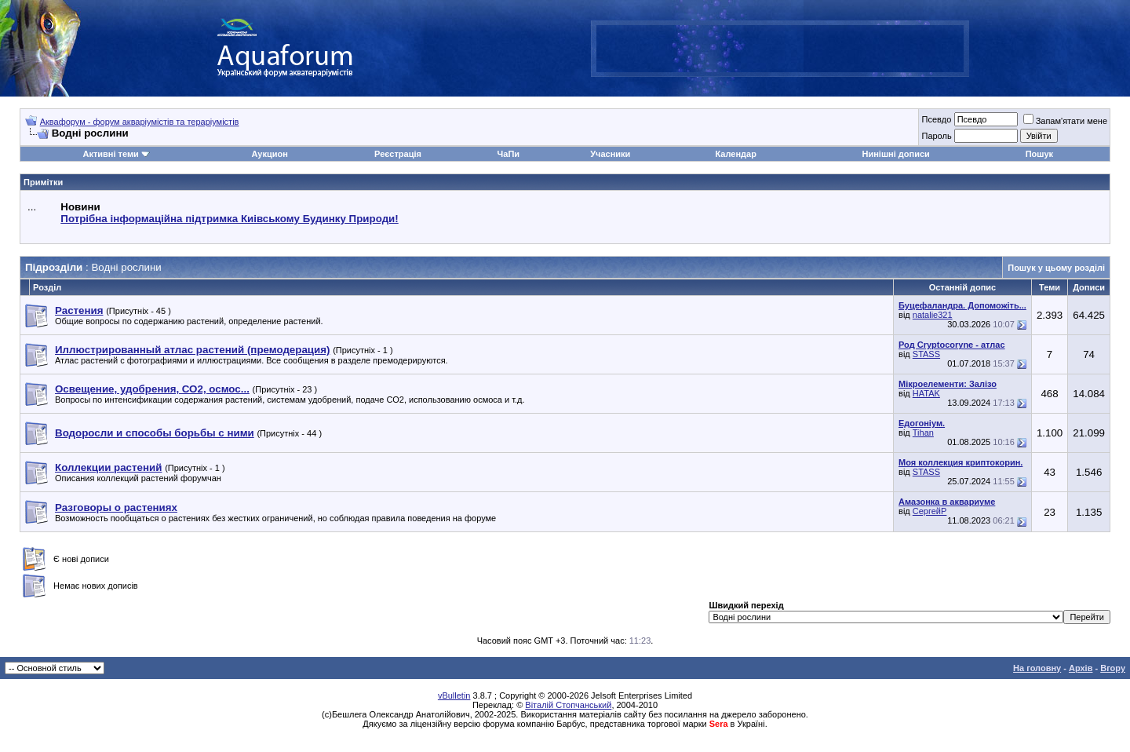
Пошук (1039, 154)
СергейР (930, 511)
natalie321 (933, 314)
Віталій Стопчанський (568, 705)
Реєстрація (397, 154)
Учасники (610, 154)
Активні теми (110, 154)
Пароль (936, 136)
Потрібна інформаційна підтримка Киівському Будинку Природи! (229, 219)
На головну (1037, 668)
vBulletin (454, 695)
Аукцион (269, 154)
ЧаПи (509, 154)
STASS (926, 354)
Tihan (923, 432)
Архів (1080, 668)
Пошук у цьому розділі (1056, 267)
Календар (735, 154)
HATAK (926, 393)
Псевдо (936, 119)
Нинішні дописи (896, 154)
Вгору (1112, 668)
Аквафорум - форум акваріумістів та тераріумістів (139, 121)
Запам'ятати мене (1065, 121)
